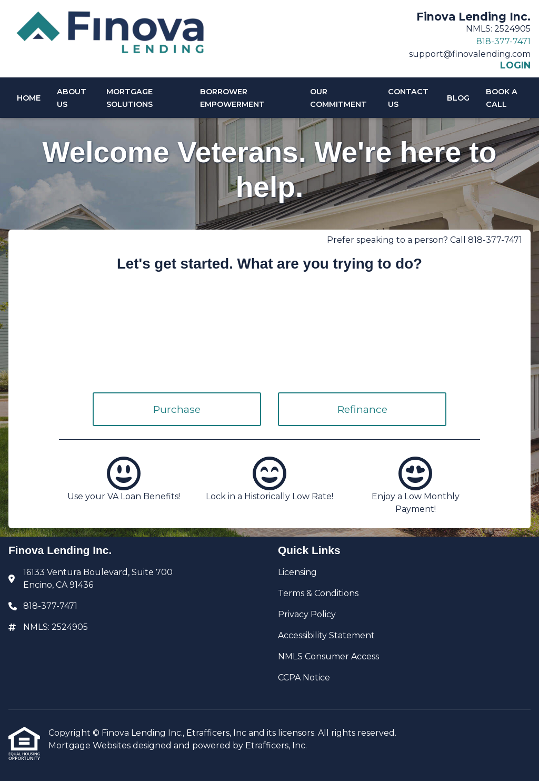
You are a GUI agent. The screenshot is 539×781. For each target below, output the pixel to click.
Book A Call (501, 98)
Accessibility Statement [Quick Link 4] (326, 635)
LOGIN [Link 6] (515, 65)
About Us (71, 98)
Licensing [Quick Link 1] (297, 572)
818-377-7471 (503, 41)
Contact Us (408, 98)
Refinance (362, 409)
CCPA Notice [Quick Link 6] (304, 678)
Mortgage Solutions (129, 98)
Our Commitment (338, 98)
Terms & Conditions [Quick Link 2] (318, 593)
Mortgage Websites (90, 745)
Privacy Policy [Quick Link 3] (307, 614)
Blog (458, 98)
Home (29, 98)
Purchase (177, 409)
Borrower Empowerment (232, 98)
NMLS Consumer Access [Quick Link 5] (328, 656)
